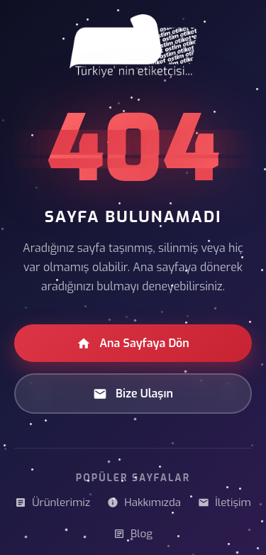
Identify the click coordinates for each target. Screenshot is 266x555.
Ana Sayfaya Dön (133, 343)
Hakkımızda (144, 502)
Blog (133, 534)
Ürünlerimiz (52, 502)
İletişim (224, 502)
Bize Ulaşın (133, 393)
